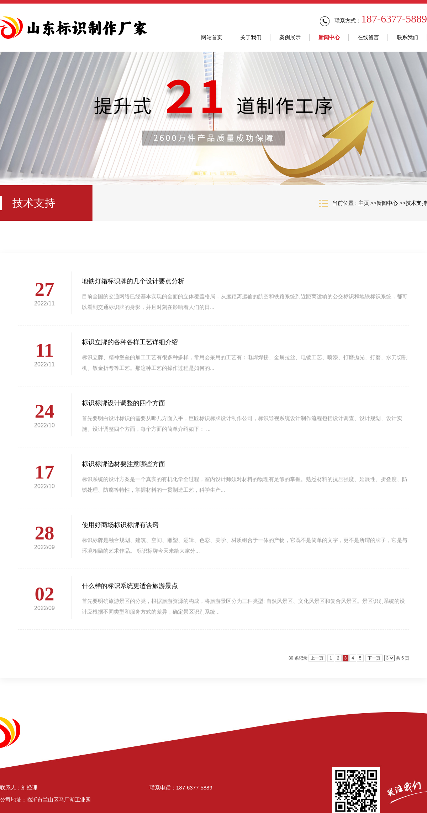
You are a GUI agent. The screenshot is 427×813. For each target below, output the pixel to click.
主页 (363, 203)
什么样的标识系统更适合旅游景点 (130, 589)
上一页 (317, 661)
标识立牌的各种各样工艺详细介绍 (130, 345)
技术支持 (416, 203)
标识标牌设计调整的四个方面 (123, 406)
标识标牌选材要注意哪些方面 (123, 467)
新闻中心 (387, 203)
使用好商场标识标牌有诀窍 (120, 528)
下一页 (374, 661)
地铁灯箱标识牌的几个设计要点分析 (133, 285)
